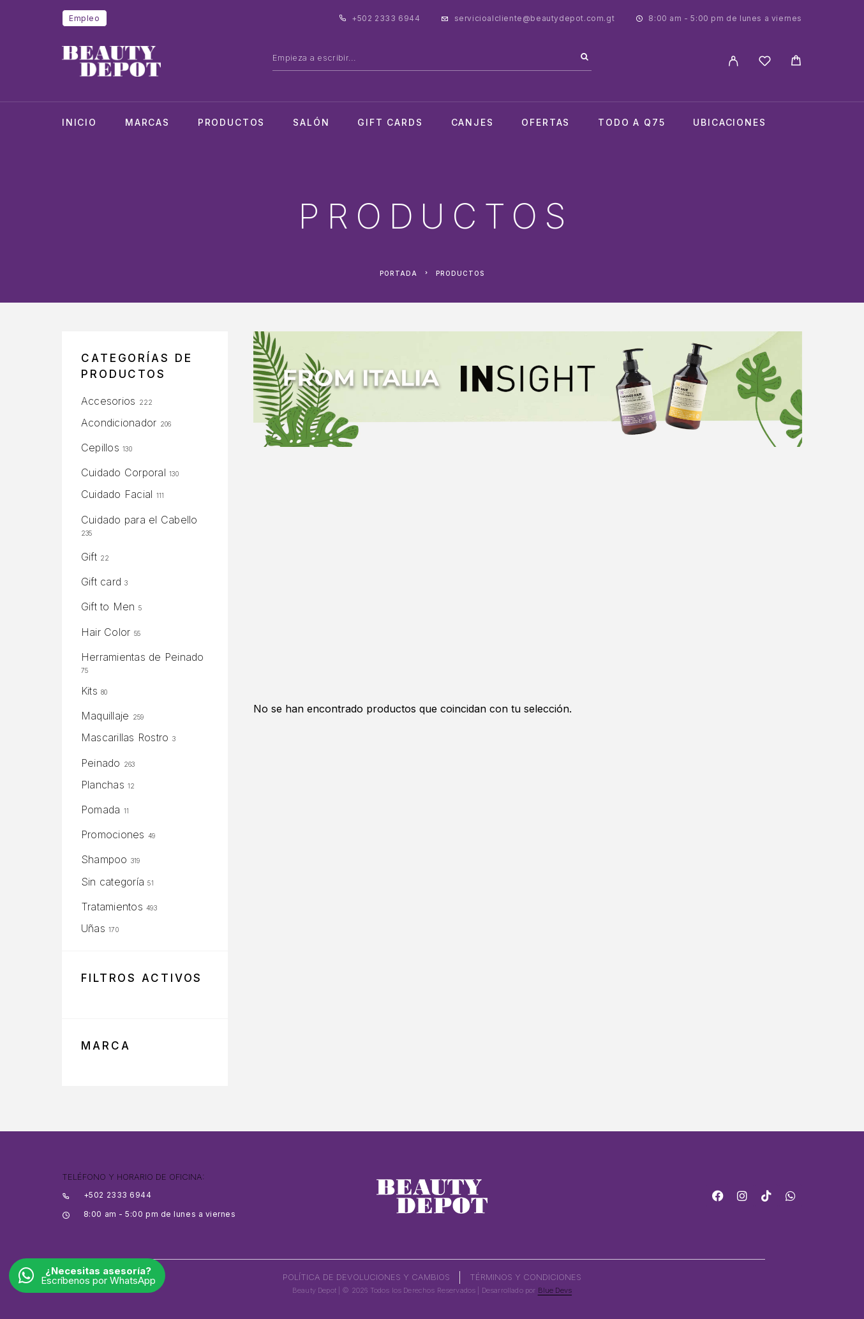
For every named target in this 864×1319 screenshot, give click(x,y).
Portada (398, 273)
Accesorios (108, 401)
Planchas (102, 784)
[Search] (584, 57)
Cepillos (100, 447)
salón (311, 122)
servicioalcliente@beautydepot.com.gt (534, 18)
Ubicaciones (729, 122)
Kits (89, 690)
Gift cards (389, 122)
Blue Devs (555, 1290)
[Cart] (796, 62)
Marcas (147, 122)
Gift (89, 556)
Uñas (93, 928)
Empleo (84, 18)
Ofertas (545, 122)
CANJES (472, 122)
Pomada (100, 809)
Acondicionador (118, 422)
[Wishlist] (764, 63)
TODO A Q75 (631, 122)
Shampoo (104, 859)
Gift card (101, 581)
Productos (231, 122)
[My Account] (733, 61)
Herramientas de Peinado (142, 657)
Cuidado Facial (117, 494)
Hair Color (105, 632)
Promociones (113, 834)
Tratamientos (112, 906)
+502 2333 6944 (386, 18)
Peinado (101, 763)
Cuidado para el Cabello (139, 519)
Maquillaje (105, 715)
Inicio (79, 122)
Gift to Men (108, 606)
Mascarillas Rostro (124, 737)
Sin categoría (112, 881)
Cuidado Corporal (123, 472)
